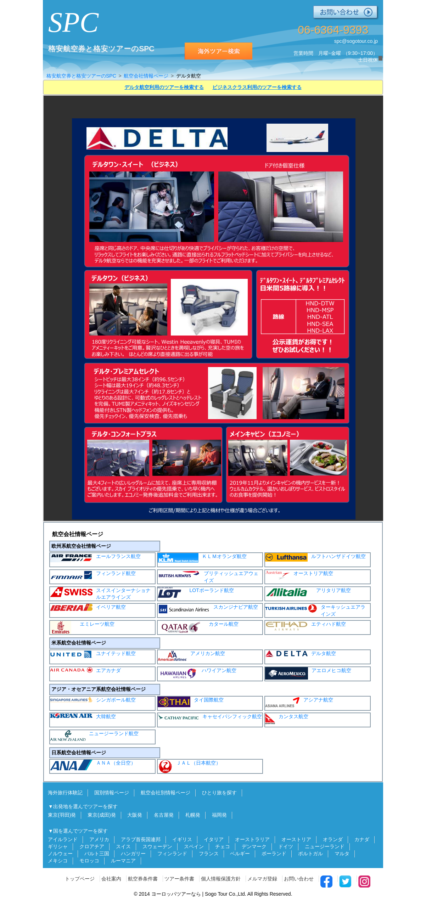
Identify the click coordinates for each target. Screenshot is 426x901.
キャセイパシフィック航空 (210, 716)
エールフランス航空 (95, 557)
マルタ (342, 853)
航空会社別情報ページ (165, 792)
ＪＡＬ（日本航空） (189, 766)
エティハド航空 (305, 626)
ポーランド (274, 853)
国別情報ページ (111, 792)
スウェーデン (157, 846)
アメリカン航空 (191, 655)
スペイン (194, 846)
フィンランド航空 (93, 575)
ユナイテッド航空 (93, 654)
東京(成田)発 (102, 815)
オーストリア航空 (299, 575)
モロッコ (89, 860)
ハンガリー (133, 853)
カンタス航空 (286, 718)
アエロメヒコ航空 (308, 673)
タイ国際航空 (191, 702)
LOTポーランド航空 (196, 592)
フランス (209, 853)
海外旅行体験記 (65, 792)
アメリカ (99, 839)
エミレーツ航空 (82, 627)
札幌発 (192, 815)
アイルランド (63, 839)
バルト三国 (96, 853)
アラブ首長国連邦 (141, 839)
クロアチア (91, 846)
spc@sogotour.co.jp (356, 41)
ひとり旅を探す (219, 792)
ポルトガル (310, 853)
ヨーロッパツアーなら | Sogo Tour (189, 894)
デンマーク (254, 846)
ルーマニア (123, 860)
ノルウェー (60, 853)
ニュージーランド (324, 846)
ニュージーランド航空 (94, 735)
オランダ (333, 839)
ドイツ (285, 846)
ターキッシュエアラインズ (315, 610)
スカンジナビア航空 (208, 609)
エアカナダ (85, 670)
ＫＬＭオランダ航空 (202, 558)
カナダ (361, 839)
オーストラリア (252, 839)
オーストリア (296, 839)
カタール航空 (198, 627)
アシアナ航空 (299, 702)
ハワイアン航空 (197, 673)
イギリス (182, 839)
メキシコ (58, 860)
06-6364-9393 (333, 29)
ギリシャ (58, 846)
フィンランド (172, 853)
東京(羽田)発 (62, 815)
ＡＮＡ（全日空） (93, 765)
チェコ (222, 846)
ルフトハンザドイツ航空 (315, 557)
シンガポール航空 (93, 700)
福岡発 (219, 815)
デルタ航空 (300, 653)
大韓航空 (83, 716)
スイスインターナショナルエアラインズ (100, 593)
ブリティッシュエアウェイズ (208, 576)
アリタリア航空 (308, 592)
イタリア (214, 839)
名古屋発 (164, 815)
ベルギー (240, 853)
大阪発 (134, 815)
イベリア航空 (88, 607)
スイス (123, 846)
